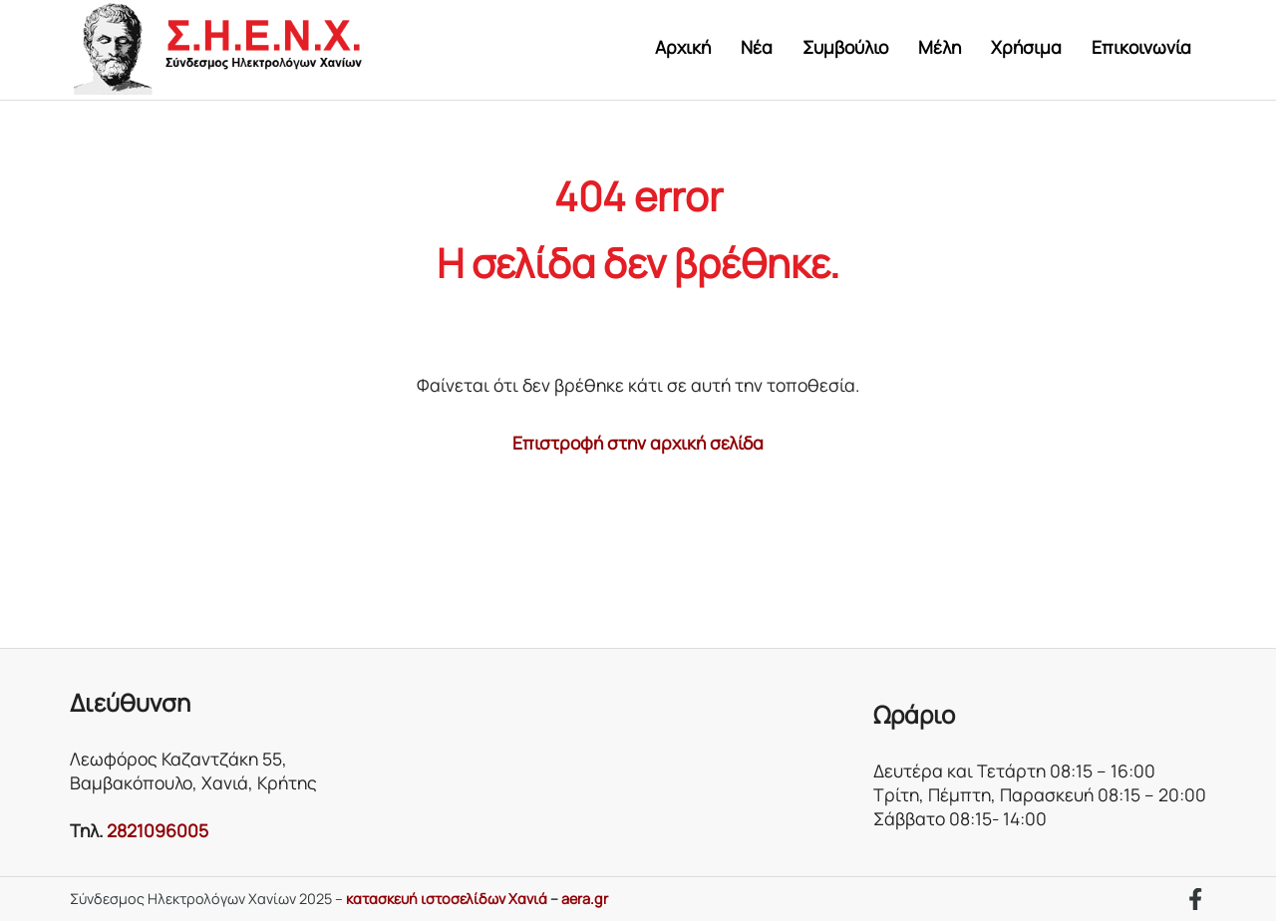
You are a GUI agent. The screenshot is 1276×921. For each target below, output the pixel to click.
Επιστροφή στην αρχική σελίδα (638, 443)
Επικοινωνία (1141, 47)
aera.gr (584, 898)
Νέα (757, 47)
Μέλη (939, 47)
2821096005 (157, 830)
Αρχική (683, 47)
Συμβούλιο (845, 47)
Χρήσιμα (1026, 47)
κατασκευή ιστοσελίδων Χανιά (446, 898)
